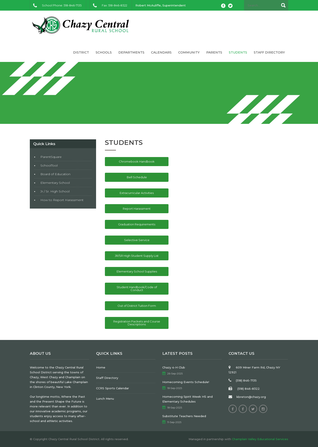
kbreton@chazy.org (251, 397)
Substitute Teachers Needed (184, 416)
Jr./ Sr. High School (55, 191)
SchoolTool (49, 165)
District (81, 52)
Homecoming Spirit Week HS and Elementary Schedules (187, 399)
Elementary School (55, 183)
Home (100, 367)
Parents (214, 52)
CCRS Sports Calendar (112, 388)
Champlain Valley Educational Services (260, 439)
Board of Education (55, 174)
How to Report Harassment (61, 200)
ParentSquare (51, 157)
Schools (104, 52)
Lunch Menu (105, 398)
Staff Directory (269, 52)
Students (238, 52)
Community (189, 52)
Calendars (161, 52)
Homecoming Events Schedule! (185, 382)
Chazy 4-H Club (173, 367)
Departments (131, 52)
